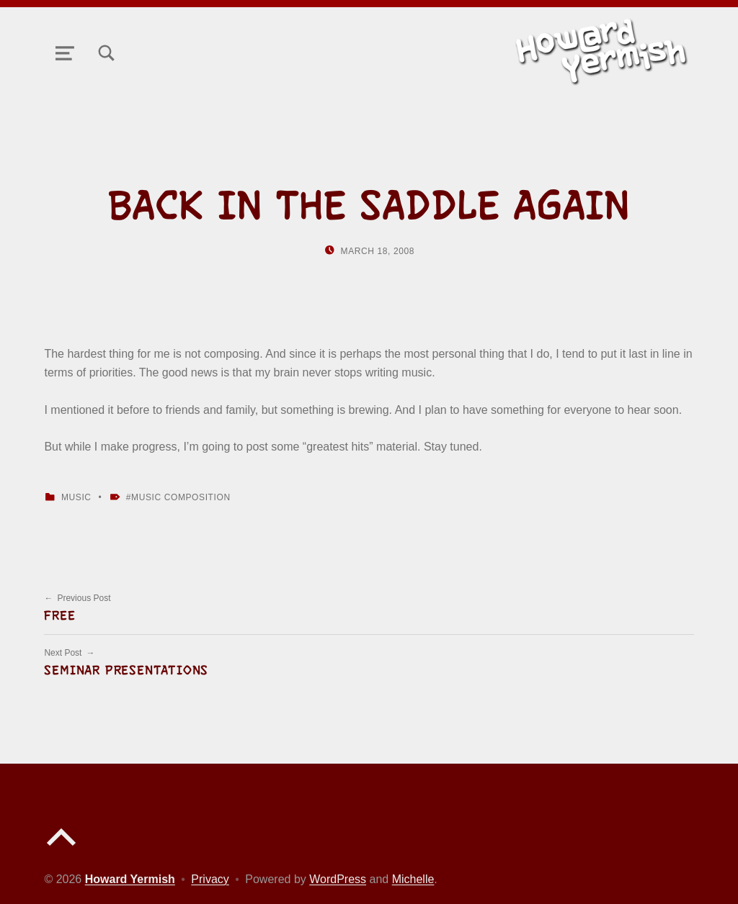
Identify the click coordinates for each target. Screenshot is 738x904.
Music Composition (181, 497)
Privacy (209, 879)
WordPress (337, 879)
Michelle (413, 879)
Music (76, 497)
